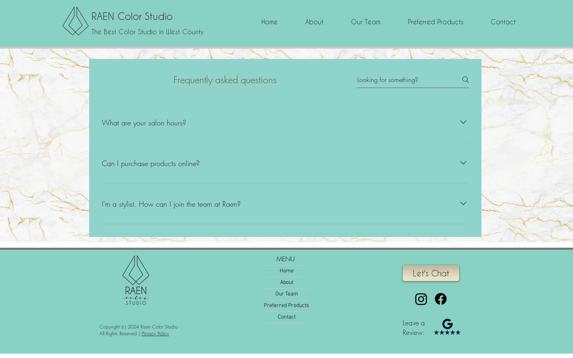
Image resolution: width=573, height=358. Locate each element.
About (286, 282)
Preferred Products (286, 305)
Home (287, 271)
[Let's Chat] (431, 273)
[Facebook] (440, 299)
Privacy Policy (155, 333)
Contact (287, 317)
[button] (365, 22)
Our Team (286, 294)
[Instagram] (421, 299)
